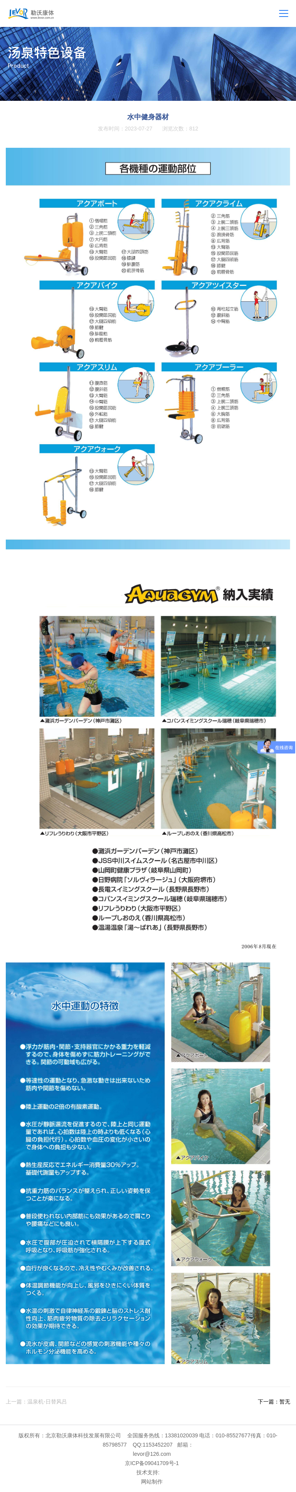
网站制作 (152, 1482)
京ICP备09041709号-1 (152, 1463)
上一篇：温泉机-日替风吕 (36, 1401)
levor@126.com (152, 1454)
